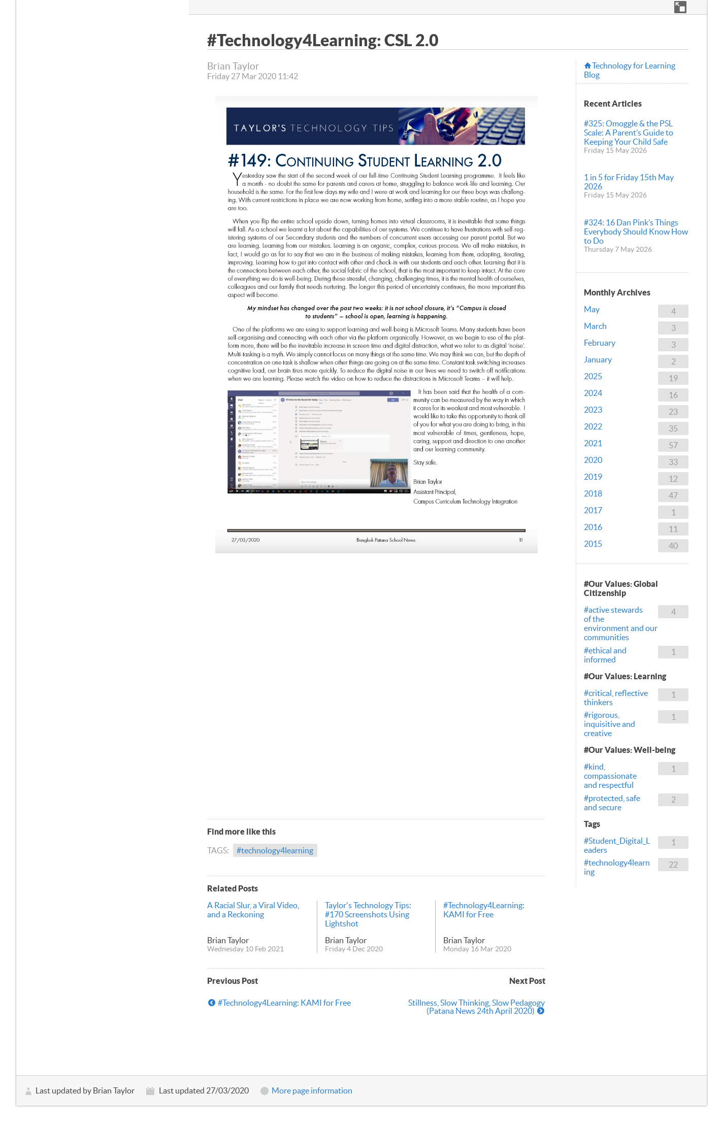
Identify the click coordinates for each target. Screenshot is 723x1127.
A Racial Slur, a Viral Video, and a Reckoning (253, 910)
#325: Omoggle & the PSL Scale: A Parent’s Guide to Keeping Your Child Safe (628, 132)
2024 (593, 392)
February (599, 342)
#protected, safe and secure (612, 802)
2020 (593, 460)
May (592, 309)
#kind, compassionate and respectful (610, 775)
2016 (593, 527)
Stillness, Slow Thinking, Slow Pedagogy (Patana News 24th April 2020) (476, 1006)
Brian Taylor (228, 940)
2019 (593, 476)
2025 (593, 376)
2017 (593, 510)
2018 (593, 493)
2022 (593, 426)
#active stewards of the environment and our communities (621, 623)
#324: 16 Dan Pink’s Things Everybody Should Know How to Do (636, 231)
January (598, 359)
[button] (680, 7)
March (595, 325)
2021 (593, 443)
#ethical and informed (605, 655)
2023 (593, 409)
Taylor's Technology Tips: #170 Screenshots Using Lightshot (368, 914)
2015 (593, 543)
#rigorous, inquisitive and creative (609, 724)
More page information (312, 1090)
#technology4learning (275, 850)
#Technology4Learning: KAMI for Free (483, 910)
